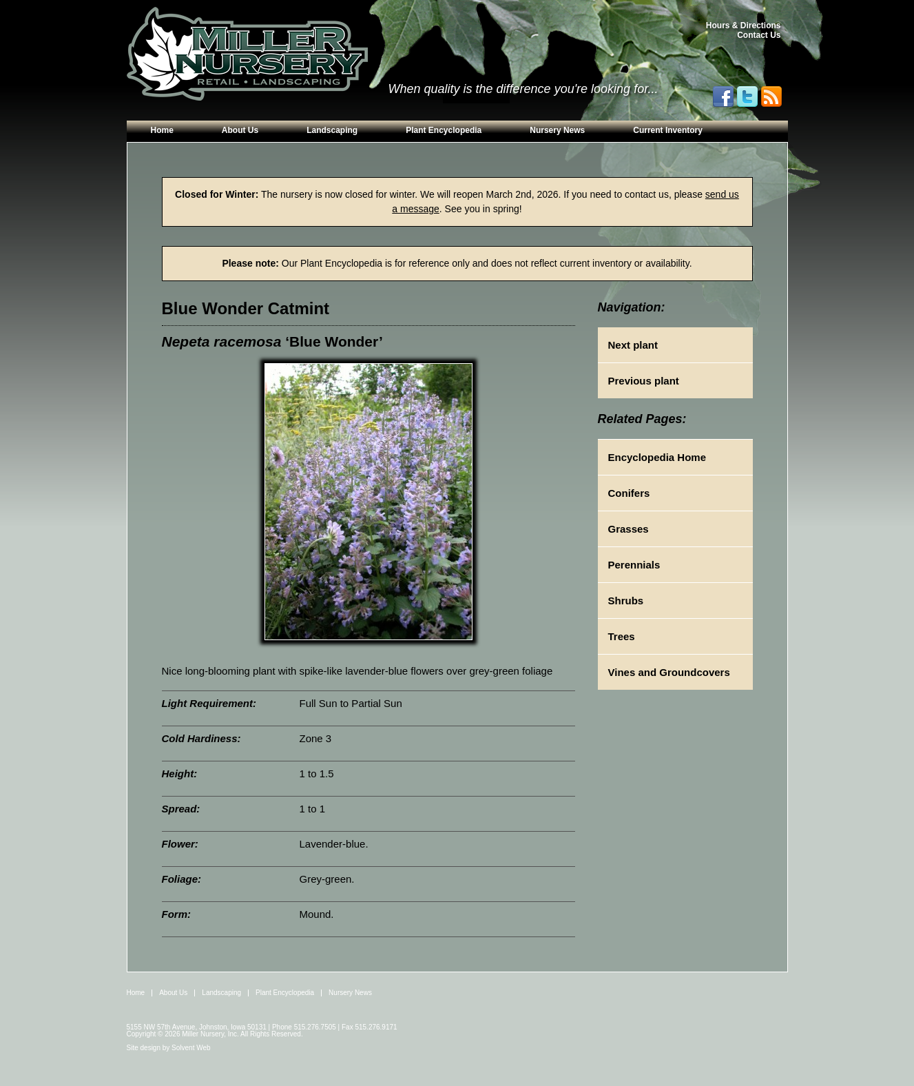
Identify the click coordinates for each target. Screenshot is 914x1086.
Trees (621, 636)
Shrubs (626, 600)
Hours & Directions (743, 25)
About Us (240, 130)
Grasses (628, 529)
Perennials (634, 565)
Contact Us (758, 35)
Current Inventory (668, 130)
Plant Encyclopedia (443, 130)
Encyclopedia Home (657, 457)
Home (162, 130)
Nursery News (557, 130)
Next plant (633, 345)
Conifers (629, 493)
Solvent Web (191, 1048)
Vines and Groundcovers (669, 672)
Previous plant (643, 381)
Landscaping (332, 130)
